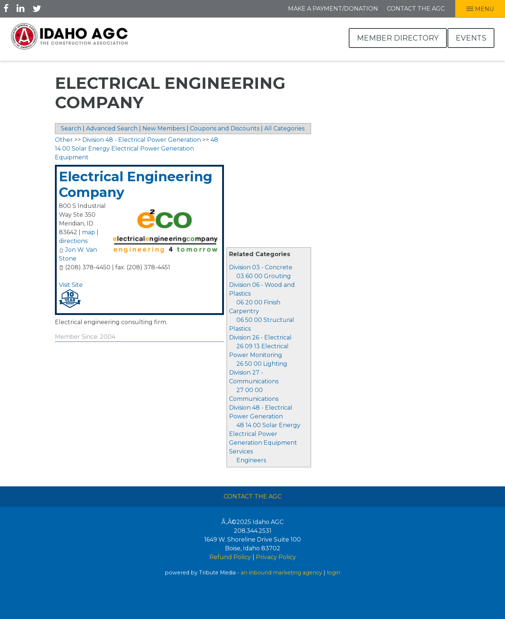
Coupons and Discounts (224, 128)
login (333, 572)
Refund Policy (230, 557)
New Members (163, 128)
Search (71, 128)
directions (73, 241)
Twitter (36, 8)
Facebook (6, 8)
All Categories (284, 128)
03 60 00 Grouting (263, 276)
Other (64, 139)
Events (471, 38)
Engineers (251, 460)
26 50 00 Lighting (261, 363)
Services (241, 451)
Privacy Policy (276, 557)
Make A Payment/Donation (333, 8)
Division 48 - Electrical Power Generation (141, 139)
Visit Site (71, 284)
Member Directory (398, 38)
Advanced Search (112, 128)
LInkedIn (20, 8)
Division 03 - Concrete (260, 267)
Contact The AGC (252, 496)
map (88, 232)
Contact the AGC (416, 8)
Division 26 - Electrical (260, 337)
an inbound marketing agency (281, 572)
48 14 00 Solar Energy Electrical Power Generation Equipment (264, 434)
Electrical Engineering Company (135, 184)
